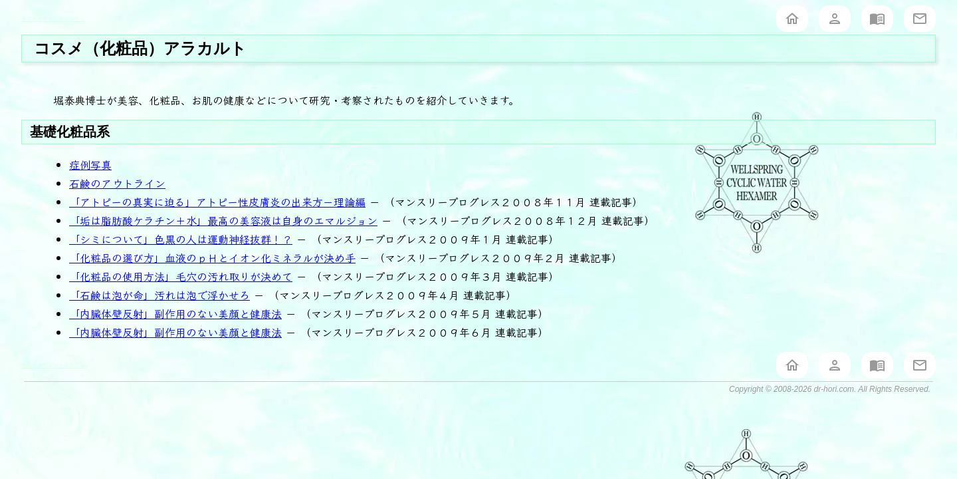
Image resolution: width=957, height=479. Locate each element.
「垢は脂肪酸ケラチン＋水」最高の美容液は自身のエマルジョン (223, 220)
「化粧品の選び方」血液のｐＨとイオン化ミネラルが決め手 (212, 257)
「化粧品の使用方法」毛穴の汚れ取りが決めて (180, 276)
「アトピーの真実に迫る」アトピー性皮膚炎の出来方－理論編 (217, 202)
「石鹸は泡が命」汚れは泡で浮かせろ (159, 295)
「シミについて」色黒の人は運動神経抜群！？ (180, 239)
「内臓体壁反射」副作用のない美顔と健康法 (175, 313)
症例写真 (90, 164)
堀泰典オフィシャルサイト (53, 19)
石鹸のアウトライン (117, 183)
